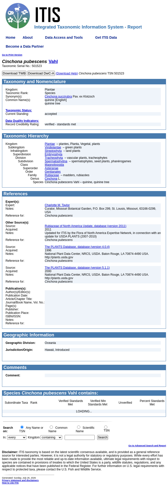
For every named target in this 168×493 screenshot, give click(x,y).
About (28, 37)
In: (4, 437)
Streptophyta (53, 151)
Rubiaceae (52, 175)
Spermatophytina (56, 161)
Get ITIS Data (106, 37)
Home (10, 37)
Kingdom (34, 437)
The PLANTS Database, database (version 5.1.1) (77, 267)
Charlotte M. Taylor (57, 205)
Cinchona (51, 178)
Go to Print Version (12, 55)
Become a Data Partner (25, 46)
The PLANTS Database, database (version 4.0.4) (77, 247)
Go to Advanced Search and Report (147, 445)
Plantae (50, 144)
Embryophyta (53, 154)
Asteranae (51, 168)
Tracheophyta (54, 158)
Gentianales (53, 171)
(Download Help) (67, 73)
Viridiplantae (53, 147)
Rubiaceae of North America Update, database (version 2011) (85, 226)
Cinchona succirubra (58, 96)
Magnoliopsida (54, 164)
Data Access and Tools (64, 37)
